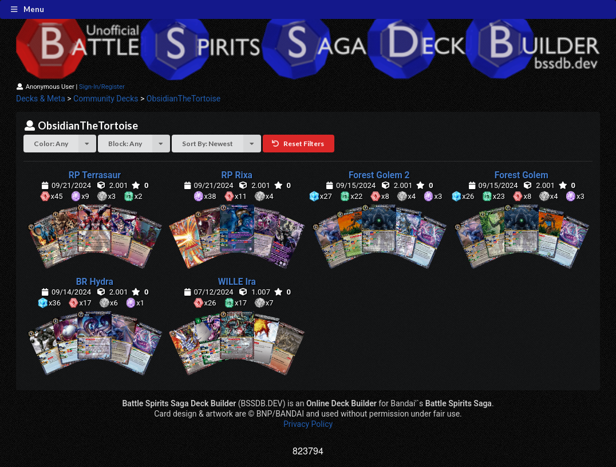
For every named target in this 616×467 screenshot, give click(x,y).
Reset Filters (297, 143)
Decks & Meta (40, 98)
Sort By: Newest (221, 143)
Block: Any (139, 143)
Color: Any (65, 143)
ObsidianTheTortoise (184, 98)
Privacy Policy (308, 424)
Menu (27, 9)
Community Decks (105, 98)
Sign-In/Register (102, 87)
